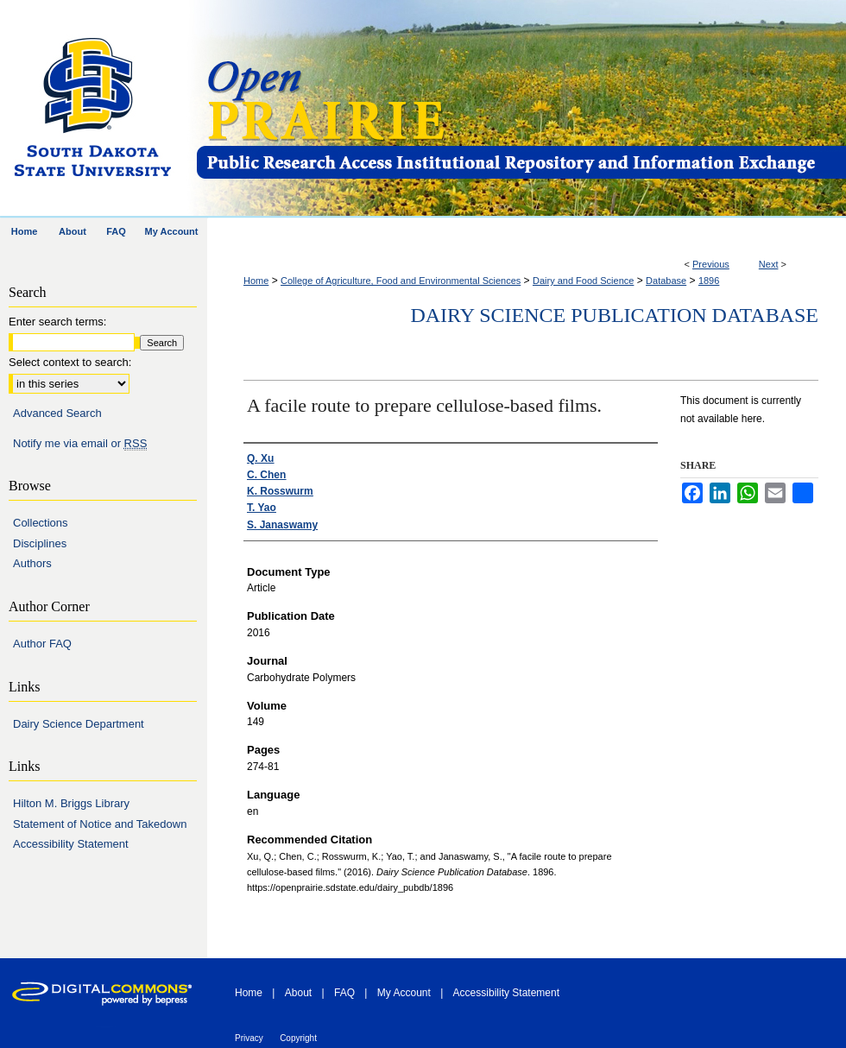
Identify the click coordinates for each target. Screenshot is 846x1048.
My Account (404, 993)
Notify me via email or (80, 444)
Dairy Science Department (78, 723)
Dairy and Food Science (583, 280)
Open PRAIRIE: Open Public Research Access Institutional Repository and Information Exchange (520, 109)
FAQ (344, 993)
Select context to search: (70, 362)
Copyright (298, 1038)
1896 (708, 280)
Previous (710, 264)
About (298, 993)
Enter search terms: (57, 321)
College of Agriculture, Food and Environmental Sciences (401, 280)
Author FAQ (42, 643)
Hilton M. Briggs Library (71, 803)
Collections (40, 522)
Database (666, 280)
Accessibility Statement (71, 843)
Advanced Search (57, 413)
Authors (32, 563)
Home (255, 280)
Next (769, 264)
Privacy (249, 1038)
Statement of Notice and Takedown (99, 824)
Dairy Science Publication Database (614, 315)
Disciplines (39, 543)
